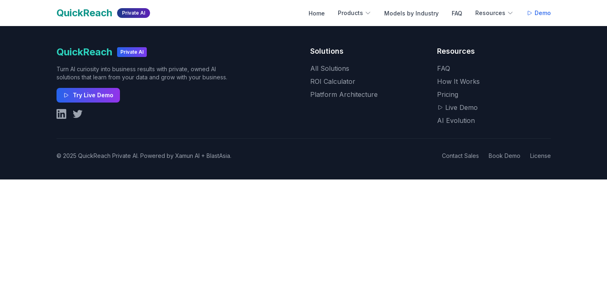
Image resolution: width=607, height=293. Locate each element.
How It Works (458, 81)
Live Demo (457, 107)
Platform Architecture (344, 94)
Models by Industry (411, 13)
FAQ (457, 13)
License (540, 155)
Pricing (447, 94)
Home (317, 13)
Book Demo (504, 155)
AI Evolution (456, 120)
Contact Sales (460, 155)
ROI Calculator (332, 81)
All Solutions (329, 68)
